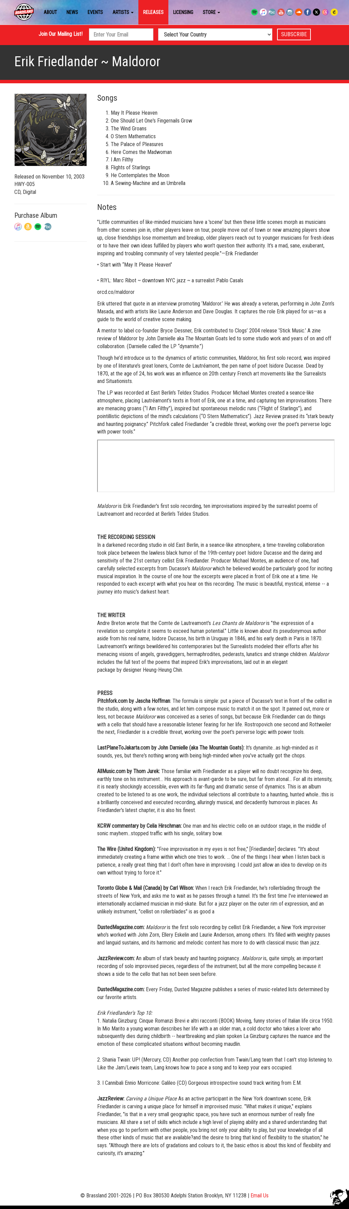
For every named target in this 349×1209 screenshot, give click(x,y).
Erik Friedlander (56, 62)
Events (95, 12)
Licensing (183, 12)
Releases (153, 12)
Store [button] (211, 12)
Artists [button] (123, 12)
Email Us (260, 1195)
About (50, 12)
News (72, 12)
